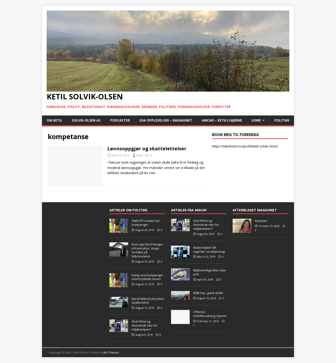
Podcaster (120, 120)
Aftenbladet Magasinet (255, 210)
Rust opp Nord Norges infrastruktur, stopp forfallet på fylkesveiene (147, 250)
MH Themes (111, 353)
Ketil (139, 155)
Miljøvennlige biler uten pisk (209, 272)
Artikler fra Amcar (188, 210)
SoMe (256, 120)
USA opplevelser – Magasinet (165, 120)
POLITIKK (281, 120)
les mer (149, 173)
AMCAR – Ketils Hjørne (222, 120)
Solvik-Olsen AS (86, 120)
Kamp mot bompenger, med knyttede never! (148, 277)
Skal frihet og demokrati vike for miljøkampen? (145, 325)
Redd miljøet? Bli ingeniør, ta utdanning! (209, 249)
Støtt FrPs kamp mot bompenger (146, 223)
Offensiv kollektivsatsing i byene (209, 314)
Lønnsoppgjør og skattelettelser (146, 148)
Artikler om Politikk (128, 210)
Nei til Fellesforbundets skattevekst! (148, 301)
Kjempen (261, 221)
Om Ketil (54, 120)
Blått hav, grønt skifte (208, 293)
